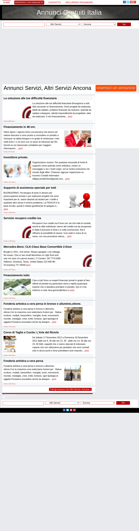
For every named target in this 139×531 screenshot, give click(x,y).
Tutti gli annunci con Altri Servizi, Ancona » (70, 389)
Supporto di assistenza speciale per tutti (30, 187)
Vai (124, 24)
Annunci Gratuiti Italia (69, 12)
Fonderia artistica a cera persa (23, 360)
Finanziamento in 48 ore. (19, 126)
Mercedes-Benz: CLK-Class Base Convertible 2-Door (38, 246)
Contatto (54, 2)
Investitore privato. (16, 157)
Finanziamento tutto (17, 275)
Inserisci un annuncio (29, 2)
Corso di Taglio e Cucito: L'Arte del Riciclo (31, 332)
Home (6, 2)
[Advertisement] (27, 56)
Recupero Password (79, 2)
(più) (70, 116)
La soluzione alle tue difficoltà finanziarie (30, 98)
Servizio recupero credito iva (22, 218)
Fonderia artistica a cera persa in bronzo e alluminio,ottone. (42, 303)
